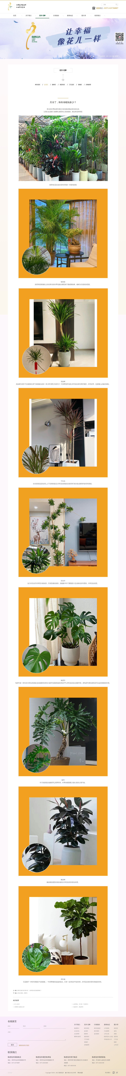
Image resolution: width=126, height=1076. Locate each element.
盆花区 (116, 56)
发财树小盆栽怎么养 (19, 1007)
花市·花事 (111, 56)
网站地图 (80, 1072)
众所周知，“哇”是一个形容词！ (81, 1004)
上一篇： (27, 990)
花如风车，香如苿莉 (78, 1007)
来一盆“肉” (17, 1004)
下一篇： (20, 993)
